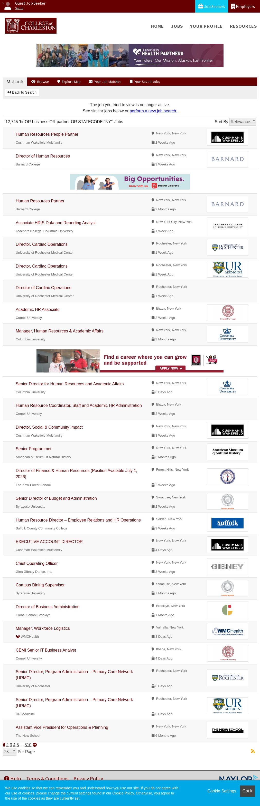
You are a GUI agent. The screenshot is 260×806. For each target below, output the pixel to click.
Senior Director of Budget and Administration (56, 498)
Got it (247, 791)
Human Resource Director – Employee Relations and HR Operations (78, 520)
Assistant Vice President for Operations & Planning (62, 727)
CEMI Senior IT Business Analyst (46, 650)
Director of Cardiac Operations (43, 288)
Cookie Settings (221, 791)
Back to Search (21, 92)
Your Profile (206, 26)
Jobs (177, 26)
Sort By (221, 122)
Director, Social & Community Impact (49, 427)
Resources (243, 26)
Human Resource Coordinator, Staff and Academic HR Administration (79, 405)
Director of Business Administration (47, 607)
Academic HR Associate (38, 309)
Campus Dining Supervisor (40, 585)
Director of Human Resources (43, 156)
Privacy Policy (88, 778)
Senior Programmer (34, 449)
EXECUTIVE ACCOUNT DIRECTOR (49, 541)
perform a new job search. (153, 111)
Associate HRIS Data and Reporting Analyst (56, 223)
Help (12, 778)
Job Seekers (211, 6)
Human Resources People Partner (47, 134)
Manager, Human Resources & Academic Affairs (59, 331)
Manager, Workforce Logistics (43, 628)
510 (28, 745)
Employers (243, 6)
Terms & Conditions (47, 778)
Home (157, 26)
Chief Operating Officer (37, 563)
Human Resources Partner (40, 201)
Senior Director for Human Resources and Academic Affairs (70, 384)
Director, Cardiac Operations (42, 244)
